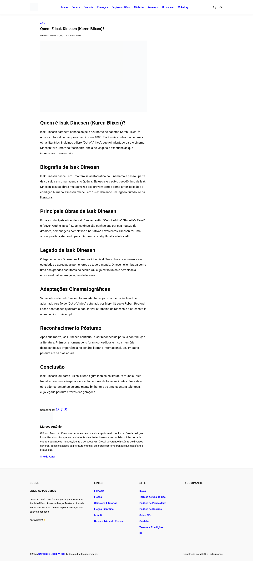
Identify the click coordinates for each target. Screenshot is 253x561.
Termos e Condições (151, 527)
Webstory (182, 7)
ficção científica (121, 7)
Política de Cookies (150, 509)
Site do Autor (47, 456)
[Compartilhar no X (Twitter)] (64, 409)
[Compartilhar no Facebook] (61, 409)
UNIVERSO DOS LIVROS (51, 554)
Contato (144, 521)
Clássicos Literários (105, 503)
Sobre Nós (145, 515)
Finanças (102, 7)
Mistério (139, 7)
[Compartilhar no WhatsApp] (57, 409)
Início (64, 7)
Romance (152, 7)
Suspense (168, 7)
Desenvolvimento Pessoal (109, 521)
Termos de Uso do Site (152, 497)
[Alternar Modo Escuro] (220, 7)
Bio (141, 533)
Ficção (98, 497)
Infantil (98, 515)
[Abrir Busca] (214, 7)
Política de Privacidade (152, 503)
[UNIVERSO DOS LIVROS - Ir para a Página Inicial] (34, 7)
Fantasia (88, 7)
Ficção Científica (104, 509)
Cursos (75, 7)
